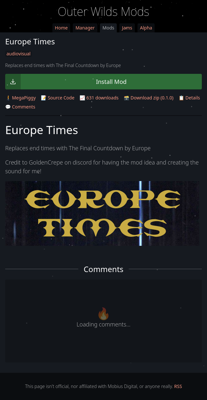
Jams (127, 28)
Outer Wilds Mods (103, 11)
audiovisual (18, 54)
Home (61, 28)
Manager (84, 28)
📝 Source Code (57, 98)
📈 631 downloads (99, 98)
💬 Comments (20, 107)
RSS (178, 386)
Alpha (146, 28)
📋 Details (189, 98)
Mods (108, 28)
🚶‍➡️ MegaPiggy (20, 98)
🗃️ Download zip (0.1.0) (149, 98)
